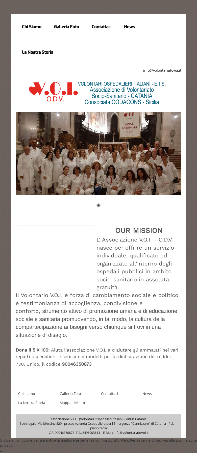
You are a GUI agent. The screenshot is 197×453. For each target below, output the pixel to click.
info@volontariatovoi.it (162, 70)
